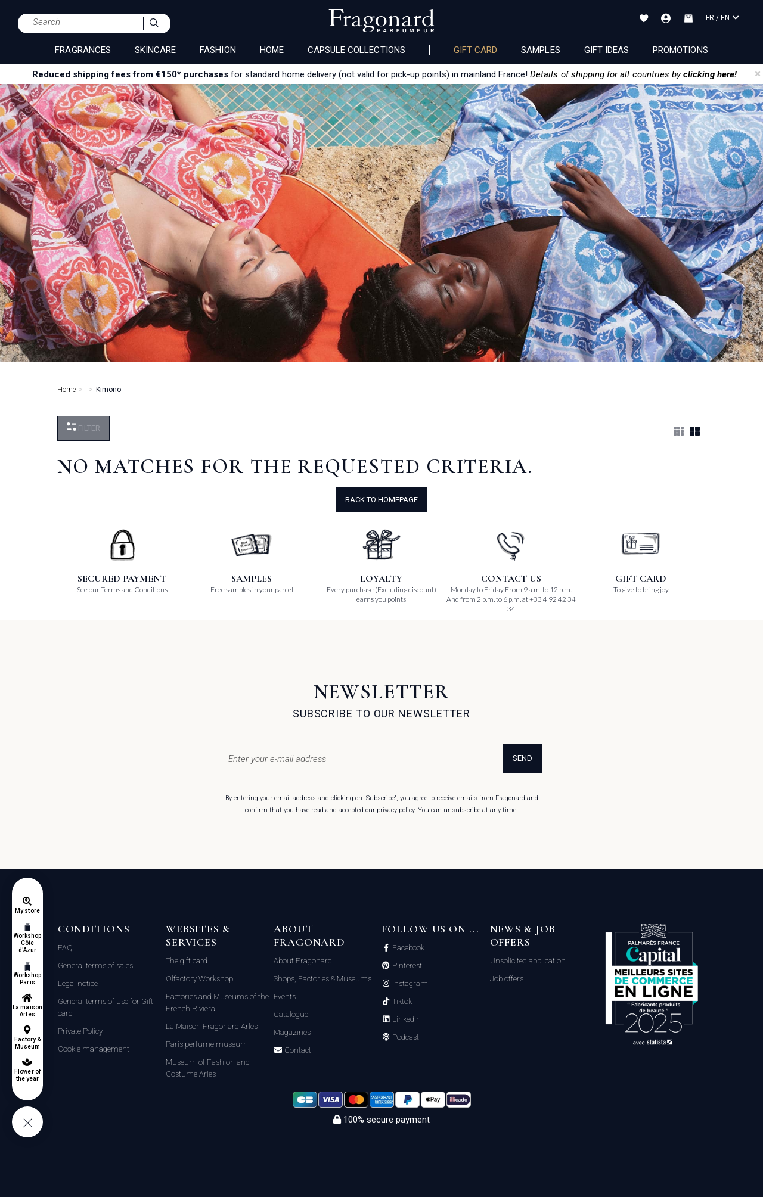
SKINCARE (155, 50)
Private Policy (80, 1031)
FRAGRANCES (83, 50)
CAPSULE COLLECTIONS (356, 50)
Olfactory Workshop (199, 978)
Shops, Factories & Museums (322, 978)
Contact (297, 1050)
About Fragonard (303, 960)
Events (285, 996)
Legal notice (78, 983)
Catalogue (291, 1014)
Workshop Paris (27, 978)
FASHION (217, 50)
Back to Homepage (381, 499)
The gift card (186, 960)
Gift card (475, 50)
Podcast (404, 1037)
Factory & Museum (27, 1043)
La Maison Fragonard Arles (212, 1026)
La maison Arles (27, 1011)
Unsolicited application (528, 960)
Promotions (680, 50)
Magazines (292, 1032)
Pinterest (406, 966)
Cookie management (93, 1048)
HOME (272, 50)
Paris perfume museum (207, 1044)
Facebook (407, 948)
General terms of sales (95, 965)
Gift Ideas (606, 50)
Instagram (409, 984)
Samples (540, 50)
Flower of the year (27, 1075)
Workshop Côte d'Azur (27, 942)
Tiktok (401, 1002)
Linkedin (405, 1019)
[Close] (757, 73)
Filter (83, 427)
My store (27, 910)
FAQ (65, 947)
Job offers (506, 978)
